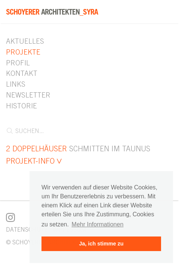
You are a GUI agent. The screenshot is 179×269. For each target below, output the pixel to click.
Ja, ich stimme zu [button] (101, 244)
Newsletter (28, 95)
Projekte (23, 52)
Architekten (52, 11)
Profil (18, 63)
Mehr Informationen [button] (98, 224)
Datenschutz (27, 229)
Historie (21, 106)
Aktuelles (25, 41)
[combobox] (86, 133)
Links (15, 84)
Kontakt (21, 73)
